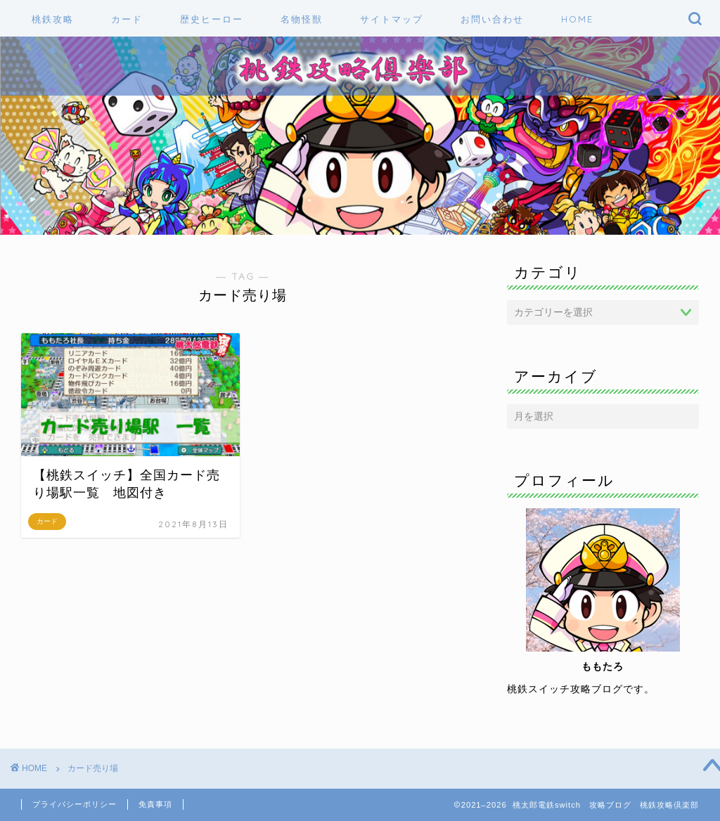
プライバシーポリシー (74, 804)
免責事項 (155, 804)
